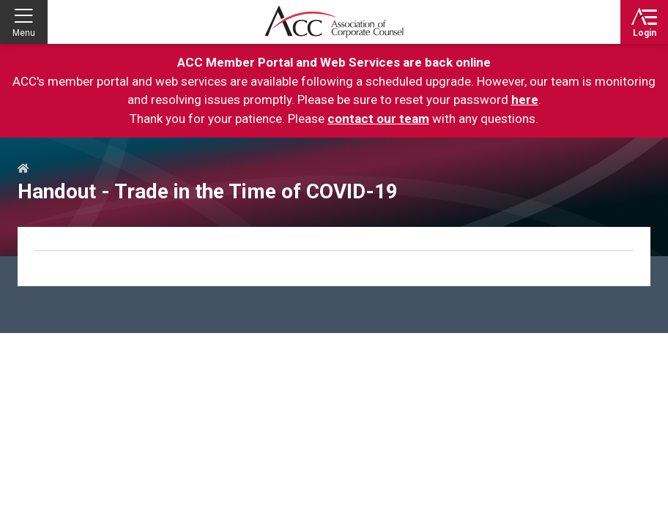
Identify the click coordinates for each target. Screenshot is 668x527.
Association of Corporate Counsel (334, 22)
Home (23, 169)
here (524, 99)
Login (644, 33)
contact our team (378, 118)
